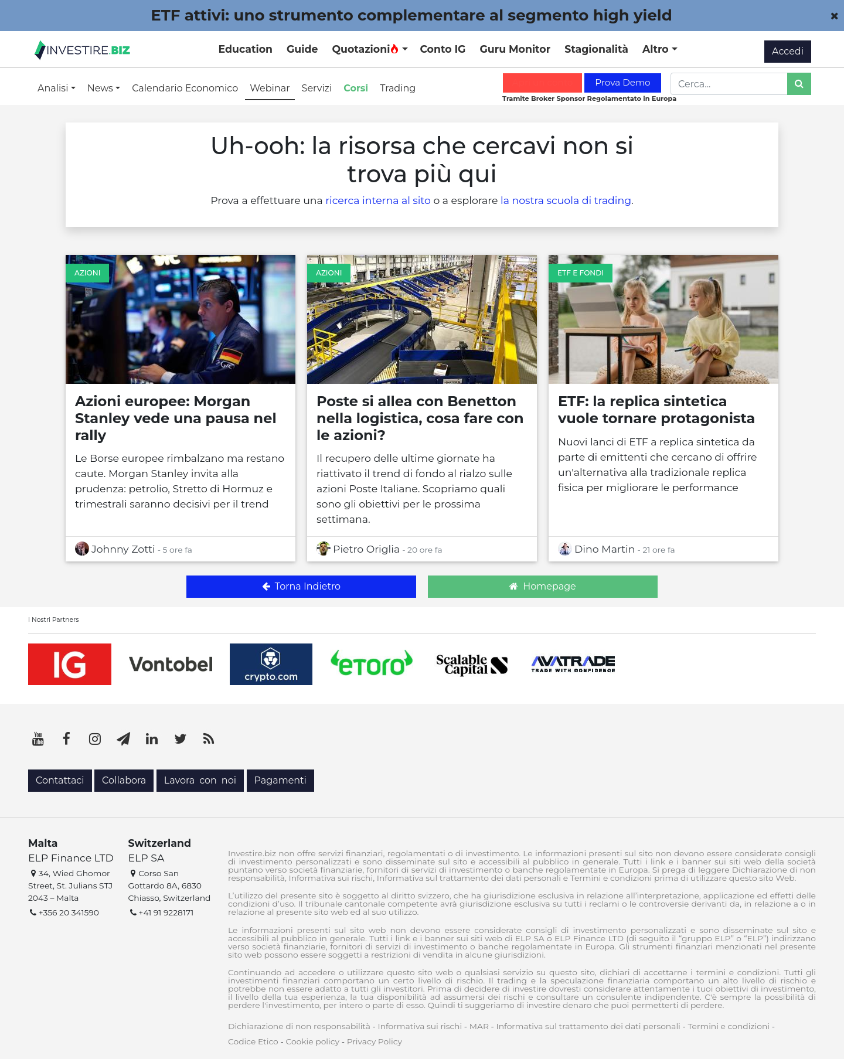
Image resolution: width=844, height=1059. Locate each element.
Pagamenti (280, 780)
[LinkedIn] (152, 739)
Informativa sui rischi (419, 1026)
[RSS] (208, 739)
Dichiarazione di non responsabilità (299, 1026)
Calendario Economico (185, 88)
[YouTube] (38, 739)
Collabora (124, 780)
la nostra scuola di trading (566, 200)
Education (246, 49)
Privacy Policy (374, 1041)
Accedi (788, 51)
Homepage (542, 586)
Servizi (317, 88)
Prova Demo (622, 82)
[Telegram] (123, 739)
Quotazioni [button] (365, 49)
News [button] (101, 88)
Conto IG (442, 49)
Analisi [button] (54, 88)
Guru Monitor (514, 49)
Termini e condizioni (729, 1026)
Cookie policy (312, 1041)
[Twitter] (180, 739)
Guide (302, 49)
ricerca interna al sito (378, 200)
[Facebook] (67, 739)
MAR (479, 1026)
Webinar (270, 88)
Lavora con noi (200, 780)
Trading (398, 88)
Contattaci (60, 780)
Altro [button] (657, 49)
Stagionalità (596, 49)
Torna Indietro (301, 586)
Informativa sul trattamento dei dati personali (588, 1026)
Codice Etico (253, 1041)
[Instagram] (95, 739)
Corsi (355, 88)
